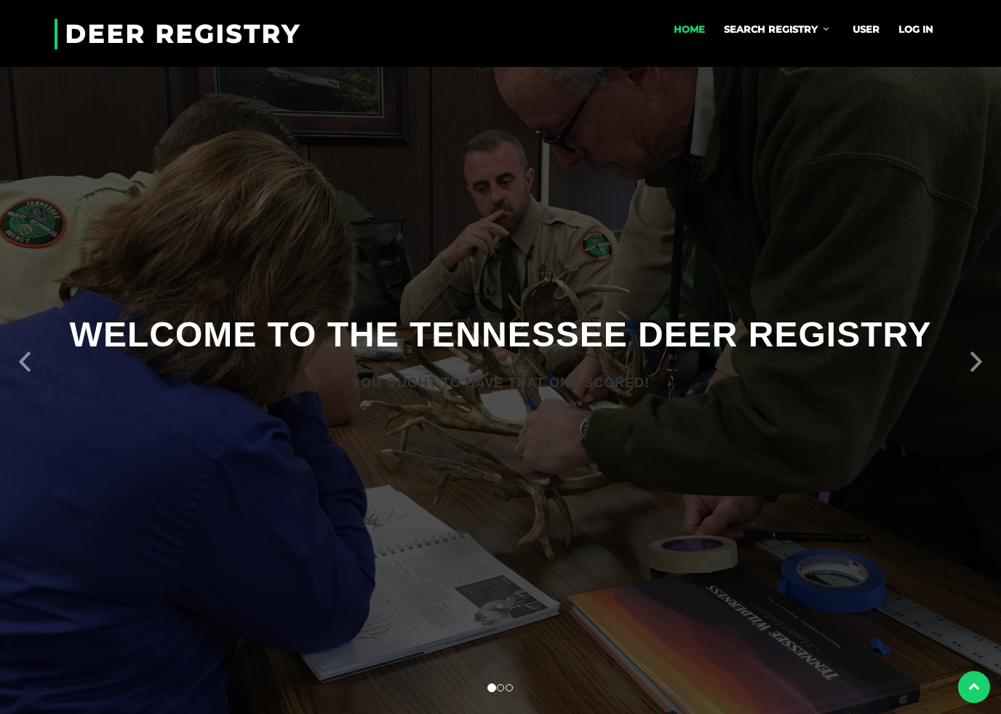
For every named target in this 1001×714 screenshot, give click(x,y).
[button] (25, 357)
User (866, 29)
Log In (915, 29)
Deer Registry (182, 34)
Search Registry (771, 29)
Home (689, 29)
